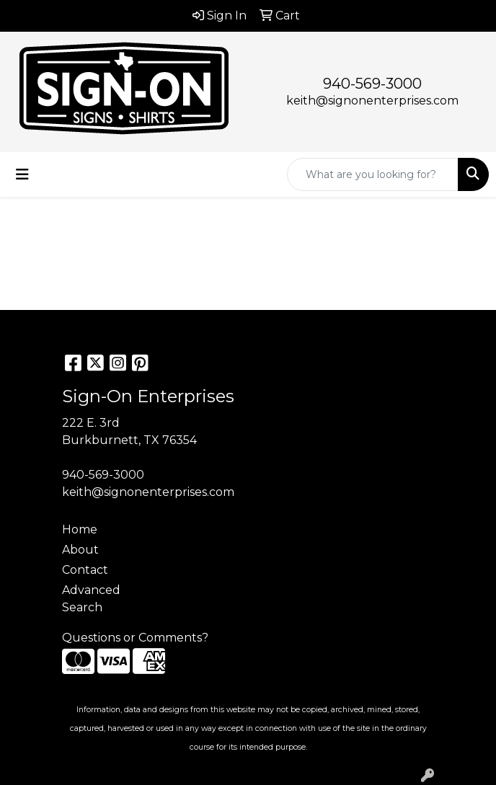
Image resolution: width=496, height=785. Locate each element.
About (80, 549)
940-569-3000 (372, 83)
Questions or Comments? (135, 637)
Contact (85, 570)
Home (79, 529)
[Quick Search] (373, 174)
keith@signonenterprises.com (372, 100)
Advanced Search (91, 598)
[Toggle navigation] (22, 174)
